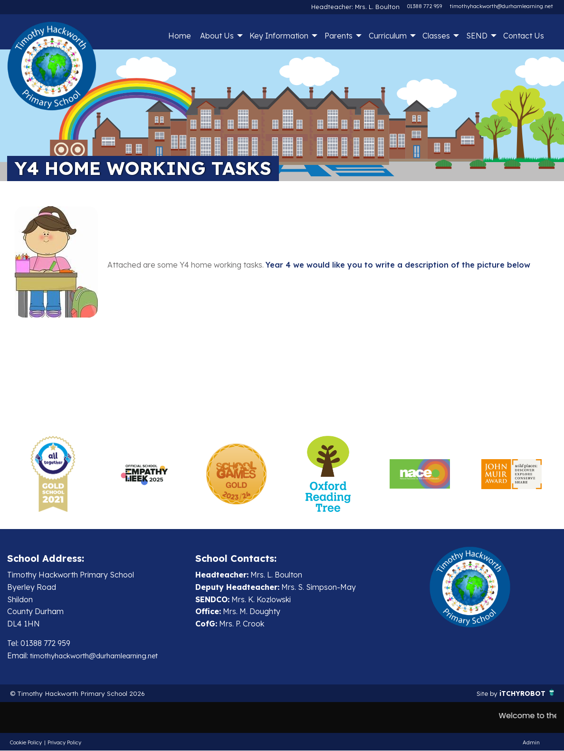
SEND (477, 35)
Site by (480, 693)
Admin (531, 743)
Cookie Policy (26, 743)
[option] (53, 473)
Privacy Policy (64, 743)
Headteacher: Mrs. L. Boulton (363, 6)
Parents (339, 35)
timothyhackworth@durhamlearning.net (501, 6)
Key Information (278, 35)
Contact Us (523, 35)
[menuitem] (179, 36)
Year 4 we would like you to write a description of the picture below (398, 265)
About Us (217, 35)
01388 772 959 (424, 6)
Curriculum (388, 35)
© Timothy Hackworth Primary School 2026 (87, 693)
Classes (436, 35)
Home (179, 35)
